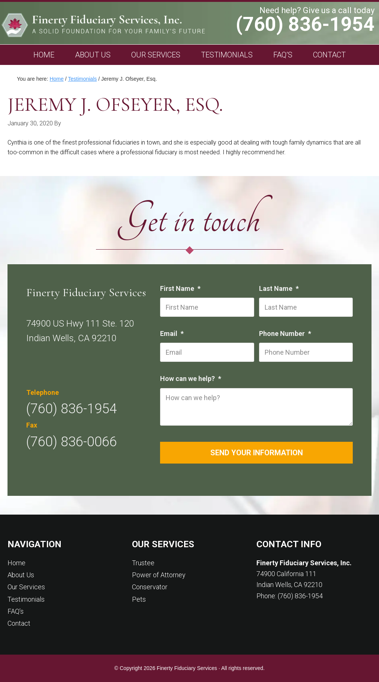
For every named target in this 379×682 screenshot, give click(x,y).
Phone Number (286, 333)
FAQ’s (15, 611)
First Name (181, 288)
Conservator (150, 587)
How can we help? (191, 378)
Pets (139, 599)
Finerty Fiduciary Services (132, 25)
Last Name (280, 288)
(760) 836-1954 (305, 24)
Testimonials (26, 599)
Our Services (26, 587)
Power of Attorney (159, 575)
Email (173, 333)
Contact (18, 623)
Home (16, 563)
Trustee (143, 563)
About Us (20, 575)
